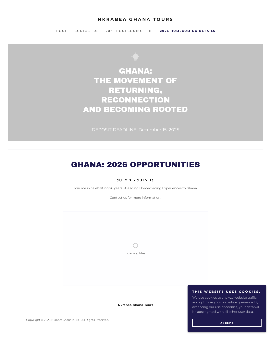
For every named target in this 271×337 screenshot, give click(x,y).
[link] (135, 20)
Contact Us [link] (87, 31)
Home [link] (62, 31)
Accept (226, 322)
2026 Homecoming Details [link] (188, 31)
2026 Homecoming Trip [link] (129, 31)
